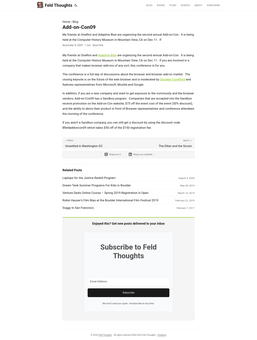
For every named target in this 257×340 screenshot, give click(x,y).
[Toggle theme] (76, 5)
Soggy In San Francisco (78, 208)
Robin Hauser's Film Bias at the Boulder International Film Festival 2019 (110, 200)
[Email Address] (128, 281)
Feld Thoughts (54, 5)
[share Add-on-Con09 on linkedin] (141, 154)
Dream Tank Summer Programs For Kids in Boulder (96, 185)
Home (66, 21)
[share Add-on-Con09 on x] (113, 154)
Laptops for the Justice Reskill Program (88, 178)
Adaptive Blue (107, 55)
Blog (75, 21)
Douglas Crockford (172, 79)
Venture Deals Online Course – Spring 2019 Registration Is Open (105, 193)
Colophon (161, 335)
